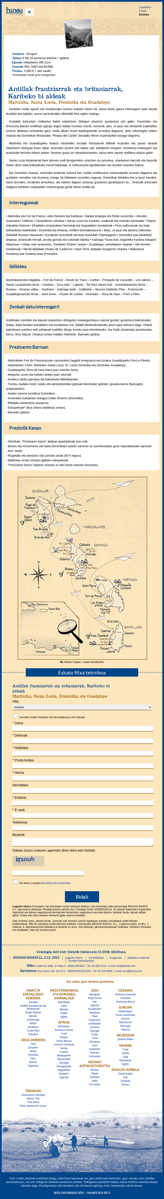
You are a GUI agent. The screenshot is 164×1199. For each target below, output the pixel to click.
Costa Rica (33, 1031)
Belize (33, 1024)
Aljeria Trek (33, 1099)
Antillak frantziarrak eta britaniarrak (33, 1009)
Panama (33, 1035)
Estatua (19, 797)
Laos (94, 1046)
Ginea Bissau (64, 1042)
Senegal (64, 1064)
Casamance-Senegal (33, 1096)
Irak (94, 1003)
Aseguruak (115, 959)
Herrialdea (20, 785)
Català (142, 10)
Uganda (63, 1078)
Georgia (94, 1032)
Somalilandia (64, 1067)
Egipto (63, 1018)
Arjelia (63, 1014)
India (94, 1082)
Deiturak (19, 735)
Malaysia (95, 1013)
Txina (95, 1039)
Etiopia (64, 1038)
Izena (17, 723)
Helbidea (20, 748)
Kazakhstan (94, 1010)
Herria (18, 772)
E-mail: (18, 810)
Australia (125, 999)
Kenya (63, 1049)
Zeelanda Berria (125, 1003)
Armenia (95, 1028)
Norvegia (125, 1027)
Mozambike (63, 1060)
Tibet (94, 1017)
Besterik (18, 835)
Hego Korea (94, 999)
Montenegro (125, 1012)
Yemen (125, 1085)
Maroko (64, 1010)
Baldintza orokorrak (138, 959)
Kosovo (125, 1019)
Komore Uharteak (64, 1045)
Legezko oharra (74, 959)
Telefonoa (19, 822)
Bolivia (33, 1063)
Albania (125, 1030)
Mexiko (33, 1017)
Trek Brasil (33, 1103)
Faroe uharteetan (125, 1016)
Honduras (33, 1028)
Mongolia (94, 995)
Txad (64, 1034)
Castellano (145, 7)
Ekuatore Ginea (64, 1031)
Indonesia (94, 1057)
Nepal (94, 1074)
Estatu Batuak (33, 1013)
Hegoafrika (64, 1071)
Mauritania (64, 1003)
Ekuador (33, 1048)
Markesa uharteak (125, 995)
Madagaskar (64, 1056)
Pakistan (95, 1078)
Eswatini (64, 1074)
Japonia (94, 1006)
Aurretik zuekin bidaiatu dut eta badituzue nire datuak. (52, 717)
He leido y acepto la (44, 884)
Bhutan (95, 1071)
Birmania (95, 1043)
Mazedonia (125, 1023)
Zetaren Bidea (125, 1040)
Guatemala (33, 1021)
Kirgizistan (95, 1021)
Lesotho (64, 1053)
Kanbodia (94, 1050)
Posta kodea (23, 760)
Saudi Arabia (125, 1074)
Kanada (33, 1003)
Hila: (15, 701)
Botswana (64, 1027)
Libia (64, 1007)
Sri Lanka (94, 1085)
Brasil (33, 1052)
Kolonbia (33, 1056)
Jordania (125, 1082)
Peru (33, 1059)
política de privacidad (57, 884)
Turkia (94, 1035)
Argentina (33, 1067)
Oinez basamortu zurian (33, 1107)
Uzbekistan (94, 1024)
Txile (33, 1045)
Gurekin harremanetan (81, 962)
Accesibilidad (96, 959)
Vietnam (94, 1053)
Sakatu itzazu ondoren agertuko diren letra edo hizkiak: (54, 852)
